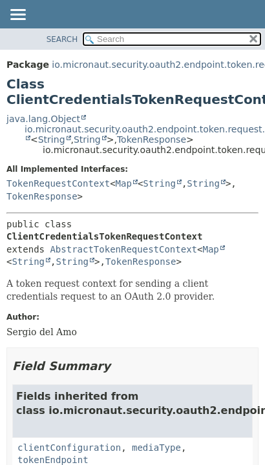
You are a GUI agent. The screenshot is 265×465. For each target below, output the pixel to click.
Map (124, 183)
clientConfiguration (69, 447)
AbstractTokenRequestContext (123, 249)
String (51, 139)
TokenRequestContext (58, 183)
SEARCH (62, 39)
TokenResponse (151, 139)
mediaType (156, 447)
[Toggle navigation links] (17, 15)
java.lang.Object (43, 119)
